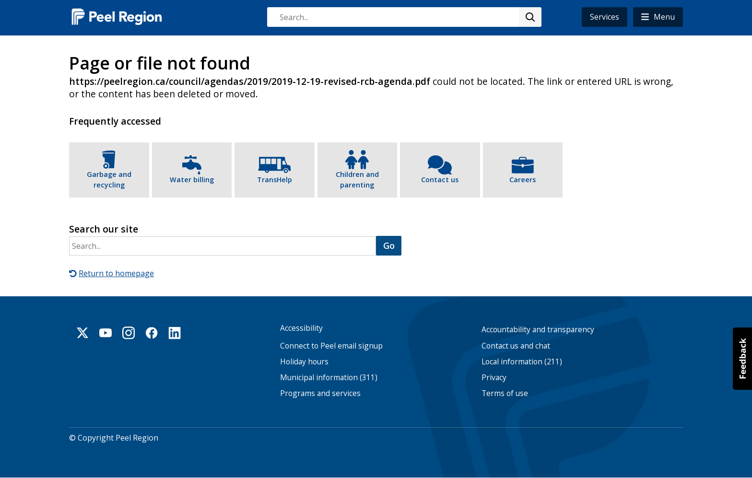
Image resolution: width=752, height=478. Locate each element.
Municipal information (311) (328, 378)
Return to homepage (116, 273)
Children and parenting (357, 179)
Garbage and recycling (109, 179)
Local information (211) (522, 362)
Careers (522, 179)
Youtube (105, 332)
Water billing (192, 179)
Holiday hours (304, 362)
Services (604, 17)
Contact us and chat (516, 346)
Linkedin (174, 332)
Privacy (494, 378)
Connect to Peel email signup (331, 346)
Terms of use (505, 393)
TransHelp (274, 179)
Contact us (439, 179)
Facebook (151, 332)
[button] (658, 17)
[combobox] (403, 17)
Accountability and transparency (538, 330)
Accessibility (301, 328)
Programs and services (320, 393)
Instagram (128, 332)
